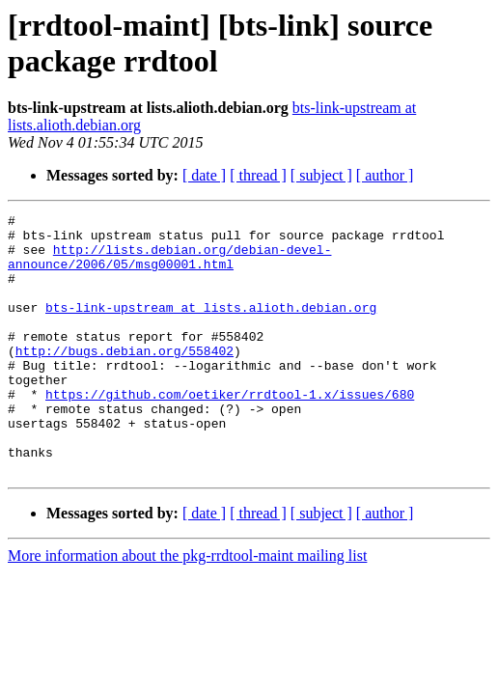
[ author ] (385, 175)
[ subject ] (321, 175)
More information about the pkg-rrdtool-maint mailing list (187, 607)
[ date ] (204, 175)
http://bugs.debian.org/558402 (124, 379)
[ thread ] (258, 175)
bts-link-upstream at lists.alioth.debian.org (210, 327)
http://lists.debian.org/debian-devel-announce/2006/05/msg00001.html (169, 266)
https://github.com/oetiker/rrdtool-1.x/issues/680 (229, 431)
